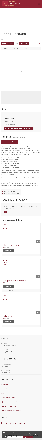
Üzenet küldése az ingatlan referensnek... (18, 128)
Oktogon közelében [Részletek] (11, 245)
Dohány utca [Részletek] (8, 316)
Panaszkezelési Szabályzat (10, 402)
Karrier (3, 393)
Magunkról (4, 385)
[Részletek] (21, 233)
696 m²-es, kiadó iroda (9, 142)
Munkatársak (5, 389)
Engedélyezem (28, 437)
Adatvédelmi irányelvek (8, 397)
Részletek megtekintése (14, 437)
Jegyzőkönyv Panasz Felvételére (11, 410)
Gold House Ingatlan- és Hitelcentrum (15, 423)
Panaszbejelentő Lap (8, 406)
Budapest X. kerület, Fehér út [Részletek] (14, 281)
